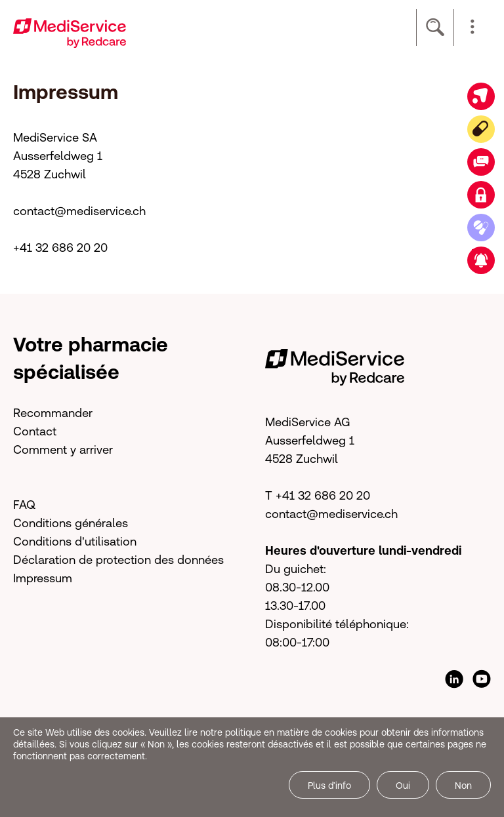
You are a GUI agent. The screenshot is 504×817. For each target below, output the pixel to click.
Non (463, 785)
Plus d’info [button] (329, 785)
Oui (403, 785)
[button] (472, 27)
